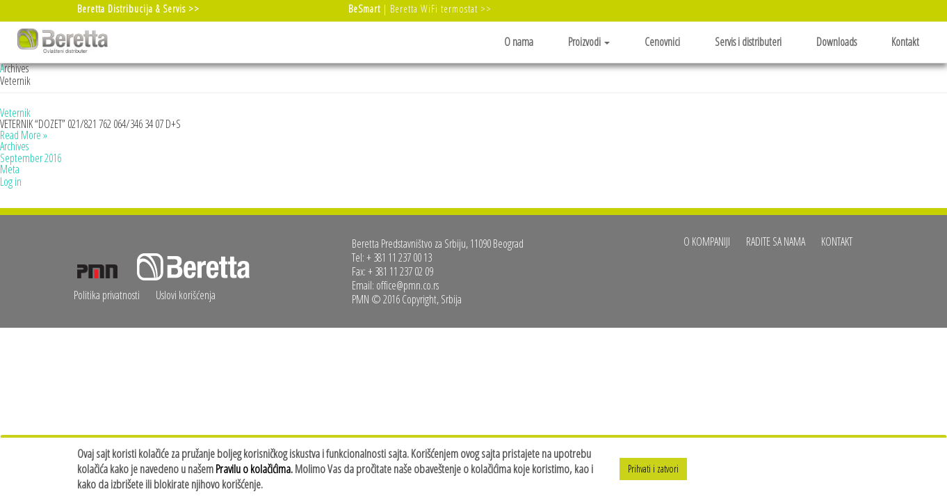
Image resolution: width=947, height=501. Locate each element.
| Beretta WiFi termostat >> (420, 8)
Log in (11, 181)
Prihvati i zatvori (653, 468)
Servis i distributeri (748, 41)
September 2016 (30, 158)
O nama (518, 41)
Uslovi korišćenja (186, 295)
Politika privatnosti (107, 295)
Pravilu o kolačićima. (254, 469)
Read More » (23, 135)
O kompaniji (706, 241)
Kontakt (905, 41)
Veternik (15, 112)
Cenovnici (662, 41)
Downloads (836, 41)
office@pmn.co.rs (407, 285)
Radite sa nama (775, 241)
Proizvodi (589, 41)
